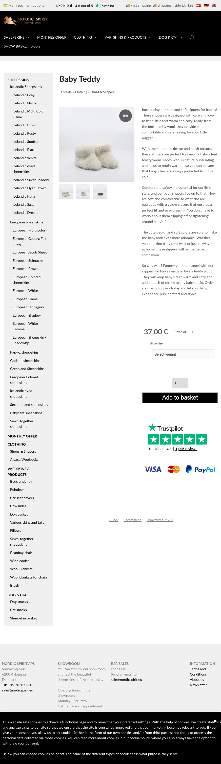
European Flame (25, 299)
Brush (14, 585)
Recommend (133, 520)
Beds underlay (21, 481)
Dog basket (19, 514)
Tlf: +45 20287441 (16, 685)
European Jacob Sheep (30, 252)
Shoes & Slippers (23, 451)
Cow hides (18, 506)
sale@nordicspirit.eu (17, 690)
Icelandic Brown (25, 125)
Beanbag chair (21, 552)
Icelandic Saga (23, 204)
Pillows (15, 530)
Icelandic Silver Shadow (31, 180)
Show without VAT (160, 520)
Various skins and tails (27, 522)
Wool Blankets (21, 569)
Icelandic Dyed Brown (30, 188)
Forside (66, 92)
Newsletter (198, 685)
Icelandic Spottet (25, 141)
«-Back (113, 520)
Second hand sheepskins (29, 404)
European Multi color (29, 230)
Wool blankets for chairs (29, 577)
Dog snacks (19, 601)
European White (25, 290)
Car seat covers (22, 498)
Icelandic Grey (24, 95)
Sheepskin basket (23, 618)
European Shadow (27, 315)
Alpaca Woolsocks (24, 459)
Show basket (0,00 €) (23, 46)
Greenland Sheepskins (27, 368)
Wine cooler (19, 561)
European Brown (25, 268)
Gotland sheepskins (25, 360)
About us (197, 679)
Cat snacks (18, 610)
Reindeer (17, 489)
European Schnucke (28, 260)
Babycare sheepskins (26, 413)
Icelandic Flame (24, 103)
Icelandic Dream (25, 212)
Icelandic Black (24, 149)
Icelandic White (25, 158)
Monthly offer (51, 37)
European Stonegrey (28, 307)
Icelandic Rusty (24, 133)
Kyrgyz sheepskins (24, 352)
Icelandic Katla (24, 196)
